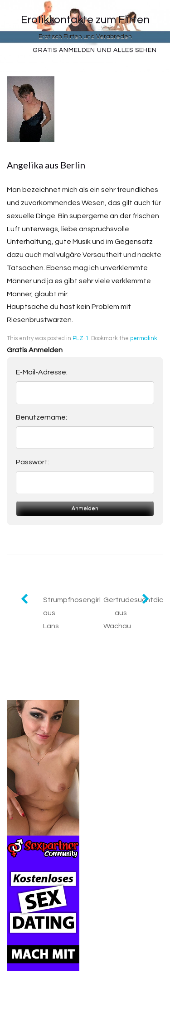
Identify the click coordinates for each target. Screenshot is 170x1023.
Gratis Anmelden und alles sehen (95, 50)
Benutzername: (41, 417)
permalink (143, 338)
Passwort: (32, 462)
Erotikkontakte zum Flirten (85, 19)
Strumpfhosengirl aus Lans (64, 613)
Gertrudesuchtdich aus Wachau (133, 613)
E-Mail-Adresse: (42, 372)
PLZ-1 (80, 338)
